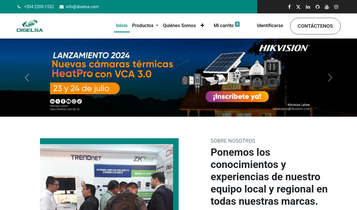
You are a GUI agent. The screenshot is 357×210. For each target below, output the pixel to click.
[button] (202, 26)
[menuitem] (122, 26)
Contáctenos (315, 26)
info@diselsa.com (82, 6)
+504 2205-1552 (39, 6)
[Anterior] (26, 77)
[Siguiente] (330, 77)
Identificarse (270, 25)
